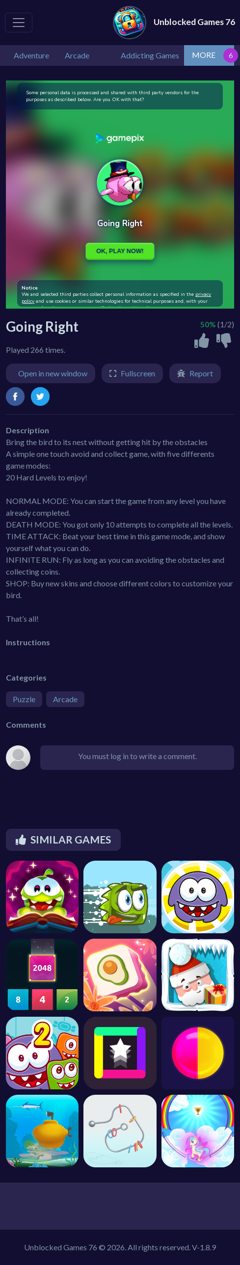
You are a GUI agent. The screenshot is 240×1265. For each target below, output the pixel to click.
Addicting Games (150, 55)
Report (201, 373)
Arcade (65, 699)
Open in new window (52, 373)
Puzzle (24, 699)
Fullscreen (138, 373)
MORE (203, 54)
